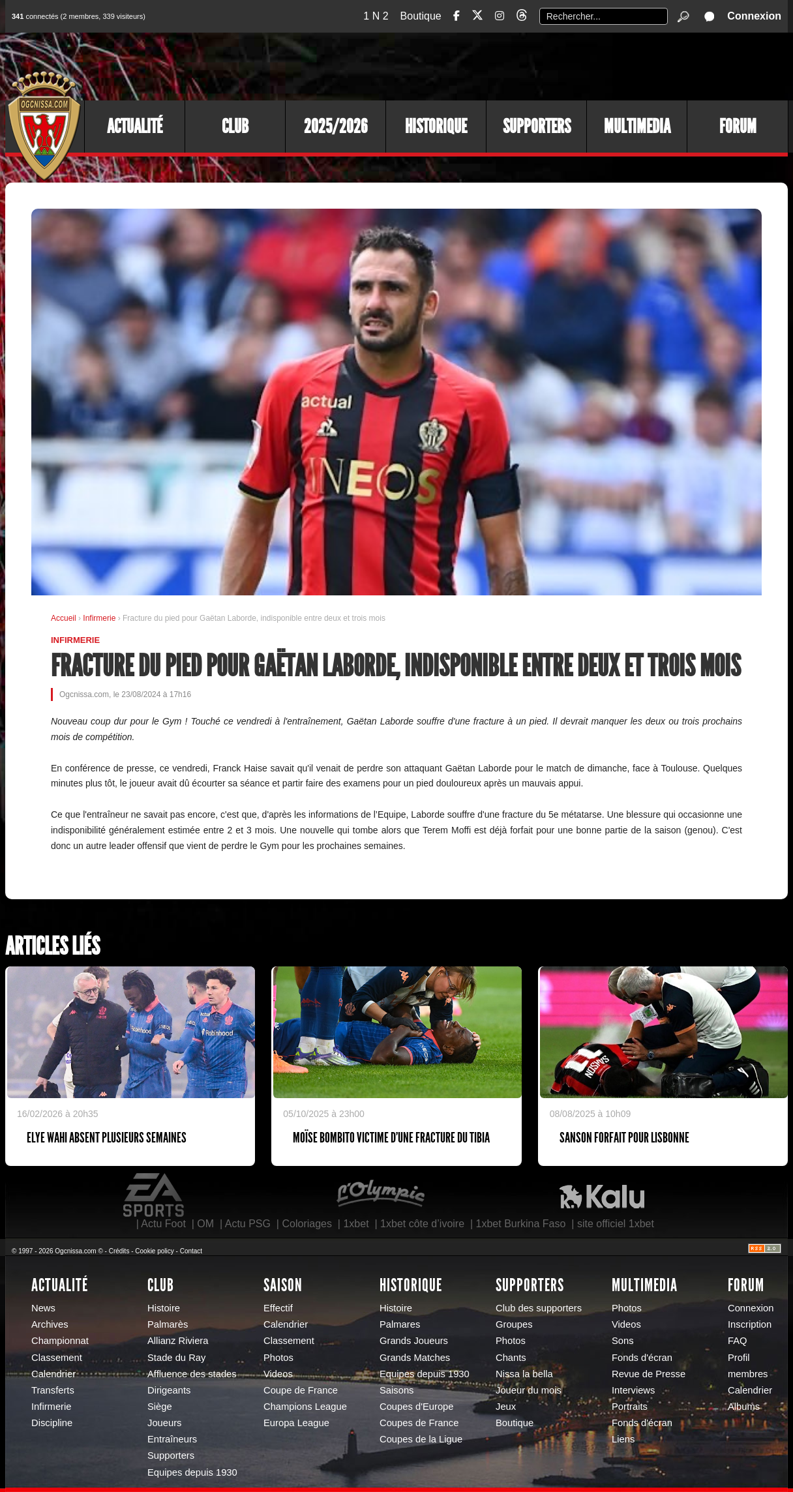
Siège (159, 1406)
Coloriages (306, 1223)
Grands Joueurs (414, 1340)
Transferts (52, 1390)
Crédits (119, 1251)
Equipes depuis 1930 (192, 1472)
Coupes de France (419, 1423)
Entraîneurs (172, 1439)
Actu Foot (163, 1223)
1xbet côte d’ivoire (422, 1223)
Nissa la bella (524, 1374)
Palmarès (167, 1324)
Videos (278, 1374)
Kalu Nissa (602, 1195)
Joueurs (164, 1423)
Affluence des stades (192, 1374)
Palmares (400, 1324)
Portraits (630, 1406)
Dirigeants (168, 1390)
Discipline (51, 1423)
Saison (283, 1285)
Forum (737, 126)
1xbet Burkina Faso (521, 1223)
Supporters (537, 126)
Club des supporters (539, 1308)
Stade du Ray (176, 1357)
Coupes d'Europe (417, 1406)
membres (748, 1374)
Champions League (305, 1406)
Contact (191, 1251)
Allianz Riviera (177, 1340)
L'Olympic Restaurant (380, 1195)
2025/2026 (335, 126)
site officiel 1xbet (615, 1223)
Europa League (296, 1423)
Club (235, 126)
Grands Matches (415, 1357)
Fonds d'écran (642, 1357)
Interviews (633, 1390)
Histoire (163, 1308)
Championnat (60, 1340)
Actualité (134, 126)
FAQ (737, 1340)
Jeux (506, 1406)
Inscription (749, 1324)
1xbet (355, 1223)
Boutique (420, 16)
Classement (56, 1357)
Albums (744, 1406)
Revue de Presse (648, 1374)
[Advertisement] (550, 65)
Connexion (754, 16)
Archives (49, 1324)
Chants (511, 1357)
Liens (623, 1439)
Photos (278, 1357)
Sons (623, 1340)
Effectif (278, 1308)
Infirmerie (100, 618)
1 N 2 (375, 16)
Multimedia (637, 126)
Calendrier (53, 1374)
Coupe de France (300, 1390)
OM (205, 1223)
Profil (739, 1357)
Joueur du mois (528, 1390)
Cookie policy (154, 1251)
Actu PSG (248, 1223)
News (43, 1308)
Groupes (514, 1324)
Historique (436, 126)
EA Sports (154, 1195)
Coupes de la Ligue (421, 1439)
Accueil (63, 618)
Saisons (396, 1390)
